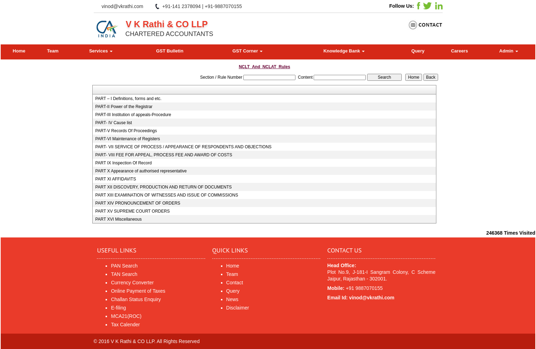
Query (418, 51)
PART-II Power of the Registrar (123, 106)
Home (19, 51)
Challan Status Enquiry (135, 299)
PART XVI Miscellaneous (118, 219)
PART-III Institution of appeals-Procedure (133, 114)
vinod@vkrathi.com (122, 6)
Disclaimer (237, 308)
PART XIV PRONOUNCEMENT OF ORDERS (137, 203)
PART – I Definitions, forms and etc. (128, 98)
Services (101, 51)
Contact (234, 282)
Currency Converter (132, 282)
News (232, 299)
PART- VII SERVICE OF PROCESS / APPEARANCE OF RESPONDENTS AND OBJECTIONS (183, 146)
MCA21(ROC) (126, 316)
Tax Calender (125, 324)
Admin (508, 51)
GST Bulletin (169, 51)
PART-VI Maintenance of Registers (127, 138)
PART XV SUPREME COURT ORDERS (132, 211)
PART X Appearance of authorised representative (141, 171)
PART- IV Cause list (113, 122)
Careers (459, 51)
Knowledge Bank (344, 51)
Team (52, 51)
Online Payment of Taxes (138, 291)
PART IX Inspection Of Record (123, 163)
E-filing (118, 308)
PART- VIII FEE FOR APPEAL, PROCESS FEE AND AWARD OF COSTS (163, 154)
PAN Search (124, 266)
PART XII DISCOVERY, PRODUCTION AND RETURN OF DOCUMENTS (163, 187)
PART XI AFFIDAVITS (115, 179)
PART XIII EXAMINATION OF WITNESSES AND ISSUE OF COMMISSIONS (166, 195)
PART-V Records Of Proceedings (126, 130)
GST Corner (248, 51)
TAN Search (124, 274)
